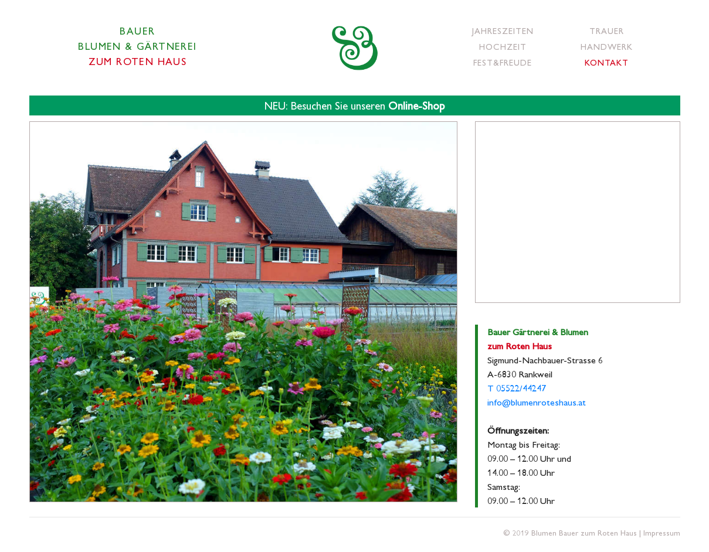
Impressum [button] (661, 532)
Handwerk (607, 46)
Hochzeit (503, 46)
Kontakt (607, 62)
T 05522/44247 (516, 387)
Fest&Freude (502, 62)
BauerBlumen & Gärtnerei (137, 45)
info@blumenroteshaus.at (536, 401)
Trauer (606, 30)
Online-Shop (416, 105)
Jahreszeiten (503, 30)
